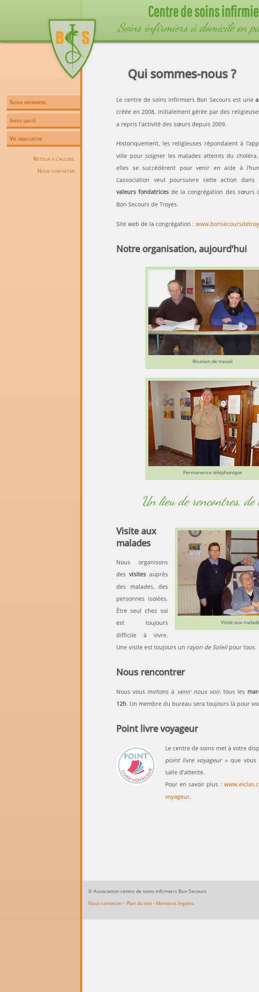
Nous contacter (56, 170)
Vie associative (26, 138)
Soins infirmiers (28, 102)
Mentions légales (175, 903)
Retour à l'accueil (54, 158)
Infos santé (23, 120)
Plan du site (139, 903)
